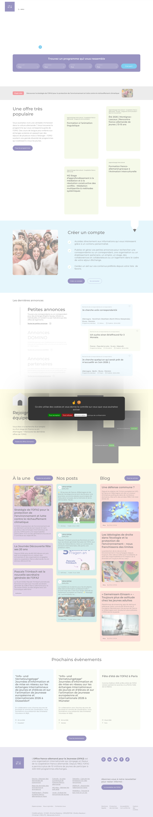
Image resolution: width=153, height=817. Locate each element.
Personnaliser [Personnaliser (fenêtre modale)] (80, 415)
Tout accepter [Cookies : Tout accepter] (54, 415)
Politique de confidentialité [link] (96, 415)
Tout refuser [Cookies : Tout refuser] (67, 415)
